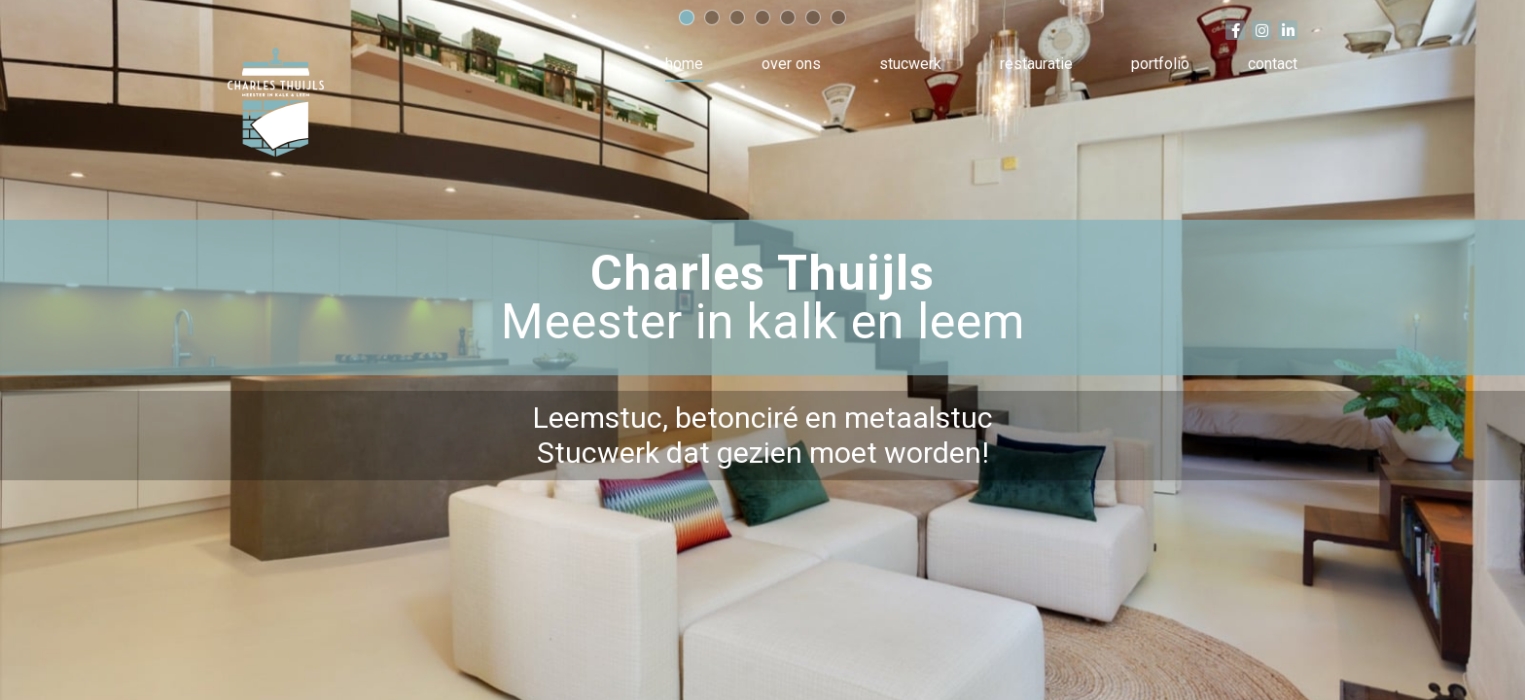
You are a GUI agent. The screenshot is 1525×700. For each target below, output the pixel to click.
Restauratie (1036, 63)
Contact (1272, 63)
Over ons (791, 63)
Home (684, 63)
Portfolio (1160, 63)
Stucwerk (910, 63)
